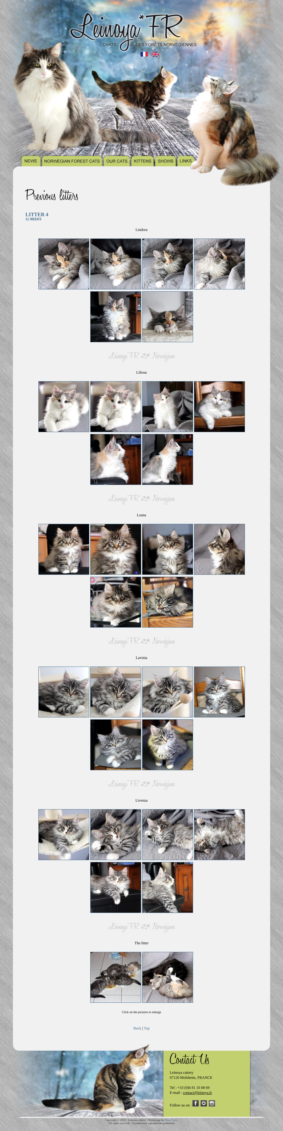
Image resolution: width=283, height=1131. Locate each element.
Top (147, 1028)
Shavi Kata (171, 1120)
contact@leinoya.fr (197, 1092)
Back (137, 1028)
